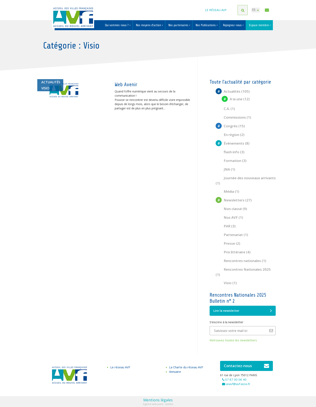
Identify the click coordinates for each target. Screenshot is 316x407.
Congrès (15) (230, 126)
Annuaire (175, 372)
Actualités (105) (233, 91)
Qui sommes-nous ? (117, 25)
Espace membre (259, 25)
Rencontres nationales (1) (241, 260)
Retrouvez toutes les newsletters (233, 340)
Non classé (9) (231, 208)
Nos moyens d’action (149, 25)
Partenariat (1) (232, 234)
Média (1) (227, 191)
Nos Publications (205, 25)
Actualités (50, 82)
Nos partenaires (178, 25)
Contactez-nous (246, 366)
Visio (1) (226, 283)
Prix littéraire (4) (233, 252)
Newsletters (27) (234, 200)
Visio (45, 88)
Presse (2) (228, 243)
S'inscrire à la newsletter (226, 322)
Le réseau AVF (216, 10)
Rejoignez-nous (232, 25)
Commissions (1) (233, 117)
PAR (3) (226, 226)
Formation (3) (231, 160)
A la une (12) (236, 99)
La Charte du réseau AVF (186, 367)
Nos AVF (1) (229, 217)
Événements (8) (232, 143)
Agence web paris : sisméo (158, 404)
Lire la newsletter (242, 311)
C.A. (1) (225, 108)
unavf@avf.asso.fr (238, 384)
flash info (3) (230, 152)
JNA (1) (225, 169)
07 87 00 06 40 (235, 379)
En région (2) (230, 134)
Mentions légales (158, 400)
